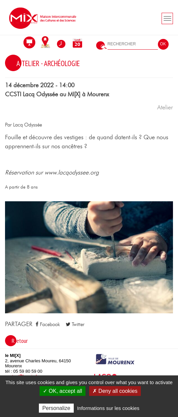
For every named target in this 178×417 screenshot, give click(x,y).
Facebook (48, 324)
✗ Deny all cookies (115, 391)
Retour (20, 341)
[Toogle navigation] (167, 18)
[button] (89, 257)
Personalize (56, 408)
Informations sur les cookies (108, 408)
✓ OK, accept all (62, 391)
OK (163, 44)
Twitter (75, 324)
